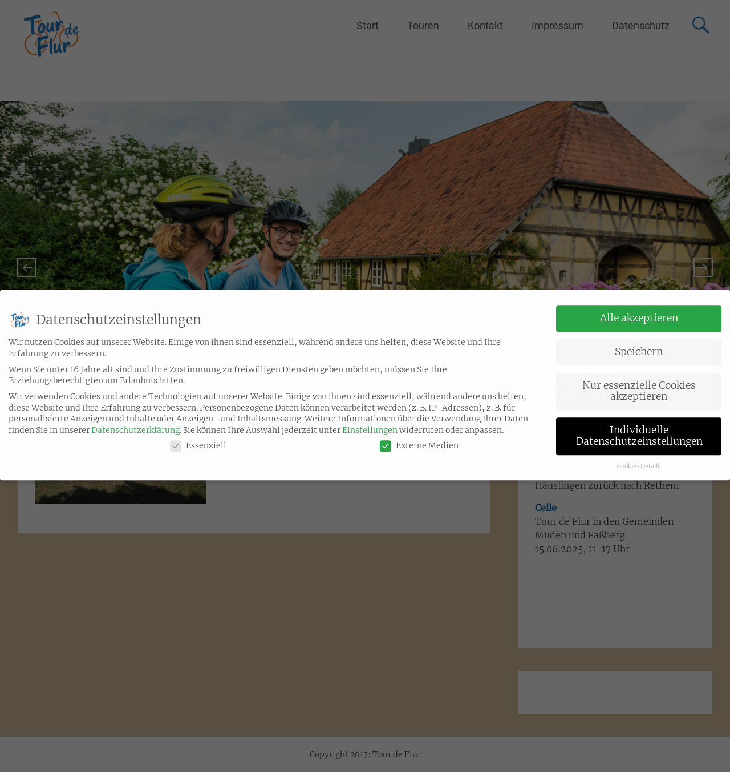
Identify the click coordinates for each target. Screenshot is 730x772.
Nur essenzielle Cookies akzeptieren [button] (639, 381)
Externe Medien (419, 435)
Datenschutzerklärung (135, 420)
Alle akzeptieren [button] (639, 307)
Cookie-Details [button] (638, 456)
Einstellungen (370, 420)
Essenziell (198, 435)
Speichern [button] (639, 341)
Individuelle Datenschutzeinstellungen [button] (639, 425)
